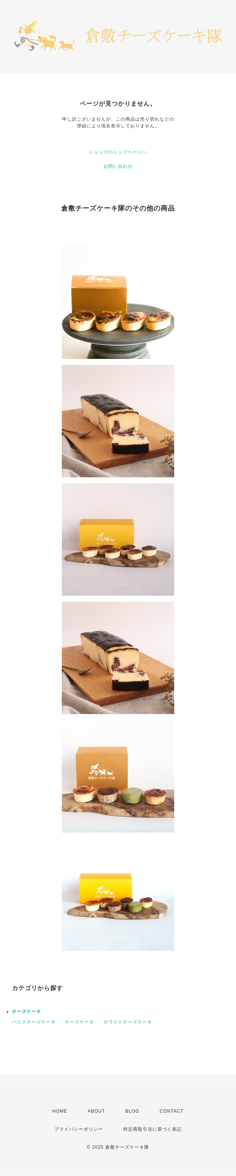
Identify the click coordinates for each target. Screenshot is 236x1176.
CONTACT (172, 1111)
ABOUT (96, 1111)
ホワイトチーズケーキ (127, 1022)
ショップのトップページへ (118, 152)
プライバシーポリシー (78, 1129)
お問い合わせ (118, 166)
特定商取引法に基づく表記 (152, 1129)
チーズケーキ (26, 1011)
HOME (59, 1111)
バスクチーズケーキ (34, 1022)
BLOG (132, 1111)
